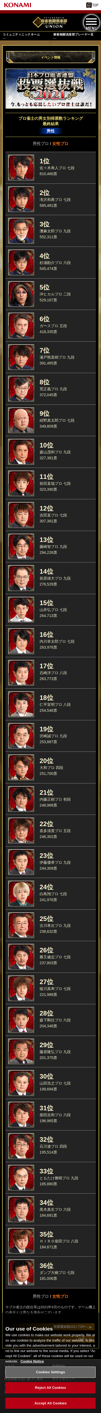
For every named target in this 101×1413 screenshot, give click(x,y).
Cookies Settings (50, 1379)
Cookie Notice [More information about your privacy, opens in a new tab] (32, 1368)
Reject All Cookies (50, 1394)
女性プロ (60, 143)
